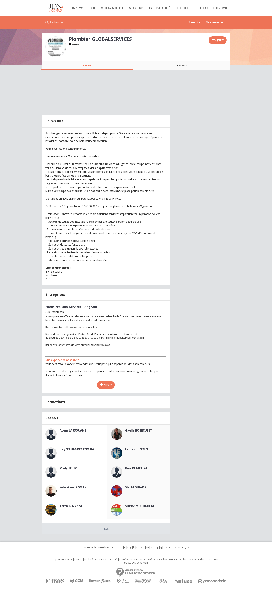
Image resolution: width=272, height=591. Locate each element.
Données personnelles (130, 559)
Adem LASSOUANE (73, 430)
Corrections (212, 559)
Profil (87, 65)
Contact (78, 559)
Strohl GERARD (135, 487)
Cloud (203, 8)
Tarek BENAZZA (71, 506)
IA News (77, 8)
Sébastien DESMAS (73, 487)
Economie (220, 8)
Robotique (185, 8)
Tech (91, 8)
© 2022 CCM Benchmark (136, 562)
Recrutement (101, 559)
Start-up (136, 8)
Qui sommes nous (63, 559)
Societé (113, 559)
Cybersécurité (159, 8)
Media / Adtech (112, 8)
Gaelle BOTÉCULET (138, 430)
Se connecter (215, 22)
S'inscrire (194, 22)
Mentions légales (177, 559)
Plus (106, 528)
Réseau (181, 65)
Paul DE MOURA (136, 468)
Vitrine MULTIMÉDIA (139, 506)
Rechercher (57, 22)
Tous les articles (196, 559)
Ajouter (219, 40)
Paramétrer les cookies (155, 559)
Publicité (88, 559)
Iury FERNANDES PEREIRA (77, 449)
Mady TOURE (69, 468)
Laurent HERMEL (137, 449)
